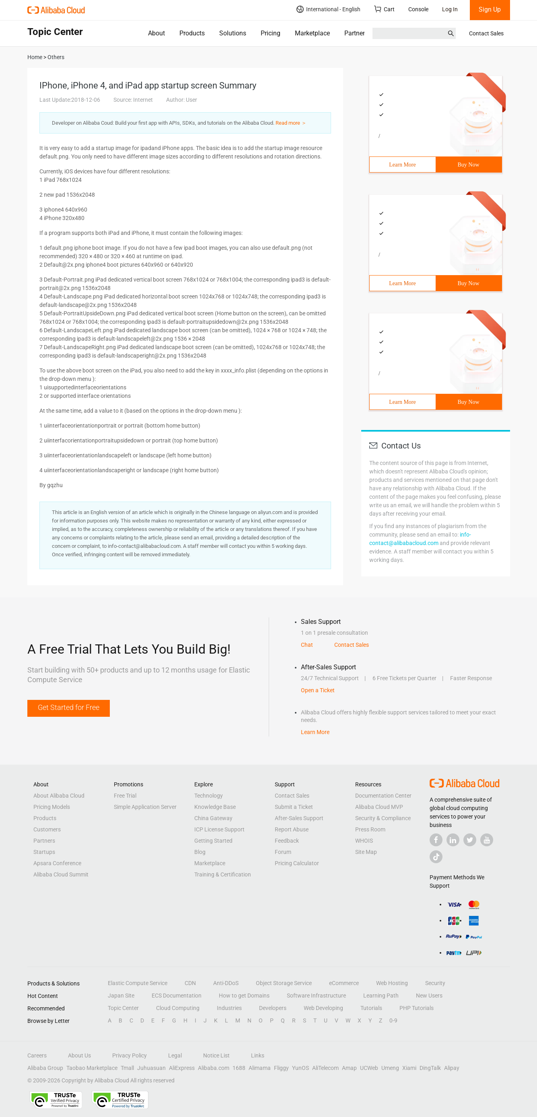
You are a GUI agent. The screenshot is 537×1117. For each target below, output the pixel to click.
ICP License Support (219, 829)
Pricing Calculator (297, 863)
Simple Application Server (145, 807)
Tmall (127, 1068)
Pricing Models (51, 807)
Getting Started (213, 840)
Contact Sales (486, 33)
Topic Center (123, 1008)
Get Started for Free (68, 707)
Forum (283, 852)
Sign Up (490, 9)
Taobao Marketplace (91, 1068)
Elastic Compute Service (137, 983)
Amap (349, 1068)
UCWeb (369, 1068)
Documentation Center (383, 795)
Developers (272, 1008)
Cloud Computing (178, 1008)
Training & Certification (222, 874)
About (156, 33)
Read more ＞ (291, 123)
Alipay (451, 1068)
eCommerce (344, 983)
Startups (44, 852)
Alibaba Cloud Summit (60, 874)
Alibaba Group (45, 1068)
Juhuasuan (151, 1068)
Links (257, 1055)
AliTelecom (325, 1068)
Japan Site (121, 995)
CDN (190, 983)
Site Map (366, 852)
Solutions (232, 33)
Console (418, 9)
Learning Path (381, 995)
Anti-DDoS (226, 983)
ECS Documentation (177, 995)
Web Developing (323, 1008)
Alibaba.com (213, 1068)
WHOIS (364, 840)
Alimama (260, 1068)
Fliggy (281, 1068)
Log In (450, 9)
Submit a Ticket (294, 807)
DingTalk (430, 1068)
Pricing (270, 33)
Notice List (216, 1055)
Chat (307, 645)
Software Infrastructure (316, 995)
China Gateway (213, 818)
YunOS (300, 1068)
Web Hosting (392, 983)
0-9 (393, 1020)
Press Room (370, 829)
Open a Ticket (318, 690)
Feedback (287, 840)
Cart (384, 9)
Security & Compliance (383, 818)
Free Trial (125, 795)
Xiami (409, 1068)
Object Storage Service (284, 983)
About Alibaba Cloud (58, 795)
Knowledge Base (215, 807)
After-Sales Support (299, 818)
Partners (356, 33)
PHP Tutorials (416, 1008)
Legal (175, 1055)
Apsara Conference (57, 863)
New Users (429, 995)
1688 (238, 1068)
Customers (47, 829)
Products (192, 33)
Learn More (402, 165)
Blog (200, 852)
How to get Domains (244, 995)
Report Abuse (292, 829)
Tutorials (371, 1008)
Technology (208, 795)
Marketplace (312, 33)
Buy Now (468, 165)
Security (435, 983)
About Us (79, 1055)
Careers (37, 1055)
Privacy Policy (129, 1055)
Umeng (390, 1068)
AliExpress (182, 1068)
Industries (229, 1008)
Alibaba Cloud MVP (379, 807)
